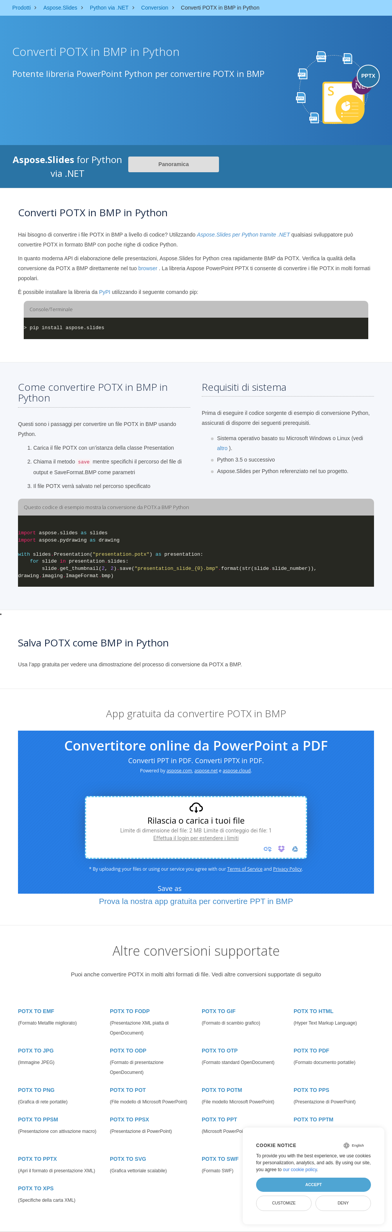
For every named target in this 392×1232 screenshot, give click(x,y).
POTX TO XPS (36, 1188)
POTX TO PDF (311, 1051)
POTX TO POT (128, 1090)
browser (147, 268)
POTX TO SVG (128, 1159)
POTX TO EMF (36, 1011)
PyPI (105, 292)
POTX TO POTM (222, 1090)
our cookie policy (300, 1169)
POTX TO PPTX (37, 1159)
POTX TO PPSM (38, 1119)
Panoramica (173, 164)
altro (222, 448)
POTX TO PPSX (129, 1119)
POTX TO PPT (219, 1119)
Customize (284, 1203)
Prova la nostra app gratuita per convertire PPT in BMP (196, 901)
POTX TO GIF (218, 1011)
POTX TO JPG (36, 1051)
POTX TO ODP (128, 1051)
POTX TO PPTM (313, 1119)
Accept (313, 1184)
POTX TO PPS (311, 1090)
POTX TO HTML (313, 1011)
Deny (343, 1203)
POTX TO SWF (220, 1159)
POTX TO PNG (36, 1090)
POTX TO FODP (130, 1011)
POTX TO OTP (220, 1051)
